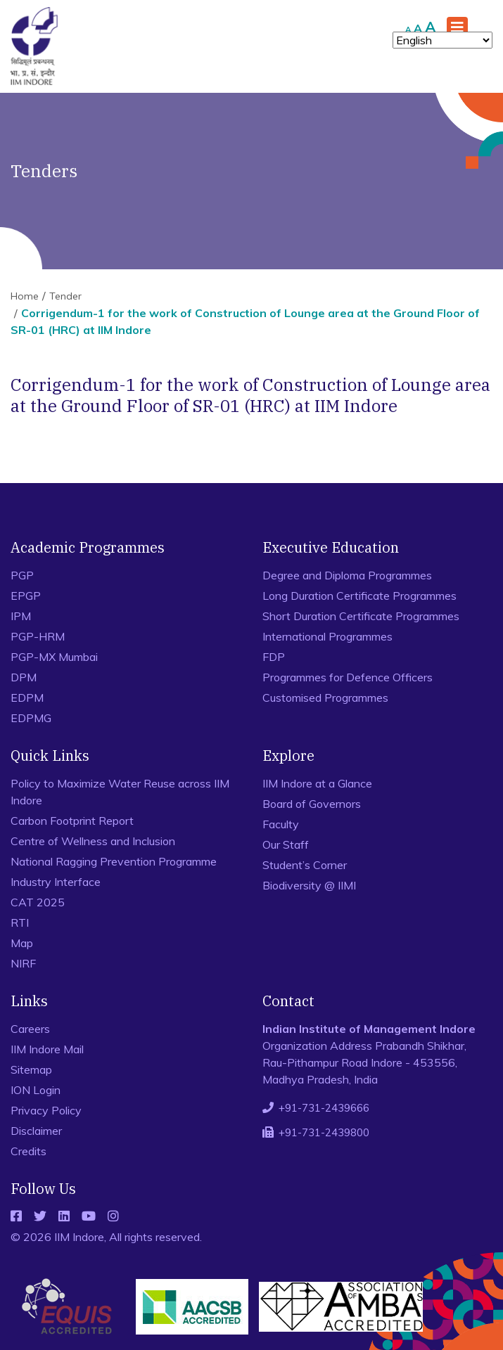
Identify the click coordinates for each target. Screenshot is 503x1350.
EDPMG (31, 718)
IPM (21, 616)
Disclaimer (36, 1131)
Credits (28, 1151)
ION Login (36, 1090)
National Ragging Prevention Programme (114, 861)
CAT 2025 (38, 902)
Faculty (280, 824)
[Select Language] (442, 40)
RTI (20, 922)
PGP (22, 575)
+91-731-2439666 (324, 1107)
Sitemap (31, 1069)
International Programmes (327, 636)
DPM (24, 677)
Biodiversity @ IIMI (309, 885)
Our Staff (285, 844)
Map (22, 943)
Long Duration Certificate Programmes (359, 596)
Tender (65, 296)
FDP (273, 657)
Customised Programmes (325, 697)
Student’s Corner (304, 865)
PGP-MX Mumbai (54, 657)
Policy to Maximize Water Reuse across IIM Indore (120, 791)
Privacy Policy (46, 1110)
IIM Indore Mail (47, 1049)
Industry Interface (56, 882)
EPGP (26, 596)
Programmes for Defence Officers (347, 677)
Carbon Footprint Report (72, 821)
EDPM (27, 697)
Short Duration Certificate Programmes (360, 616)
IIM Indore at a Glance (317, 783)
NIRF (23, 963)
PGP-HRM (38, 636)
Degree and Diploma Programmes (347, 575)
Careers (30, 1029)
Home (25, 296)
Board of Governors (311, 804)
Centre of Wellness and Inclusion (93, 841)
